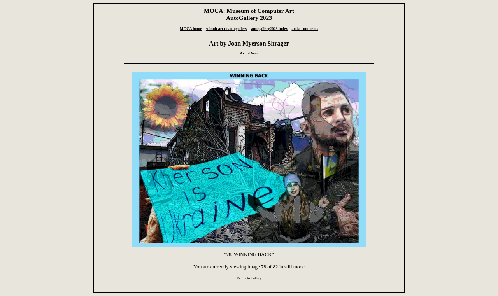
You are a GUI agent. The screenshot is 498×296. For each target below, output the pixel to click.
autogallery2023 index (269, 28)
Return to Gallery (249, 278)
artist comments (304, 28)
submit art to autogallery (226, 28)
